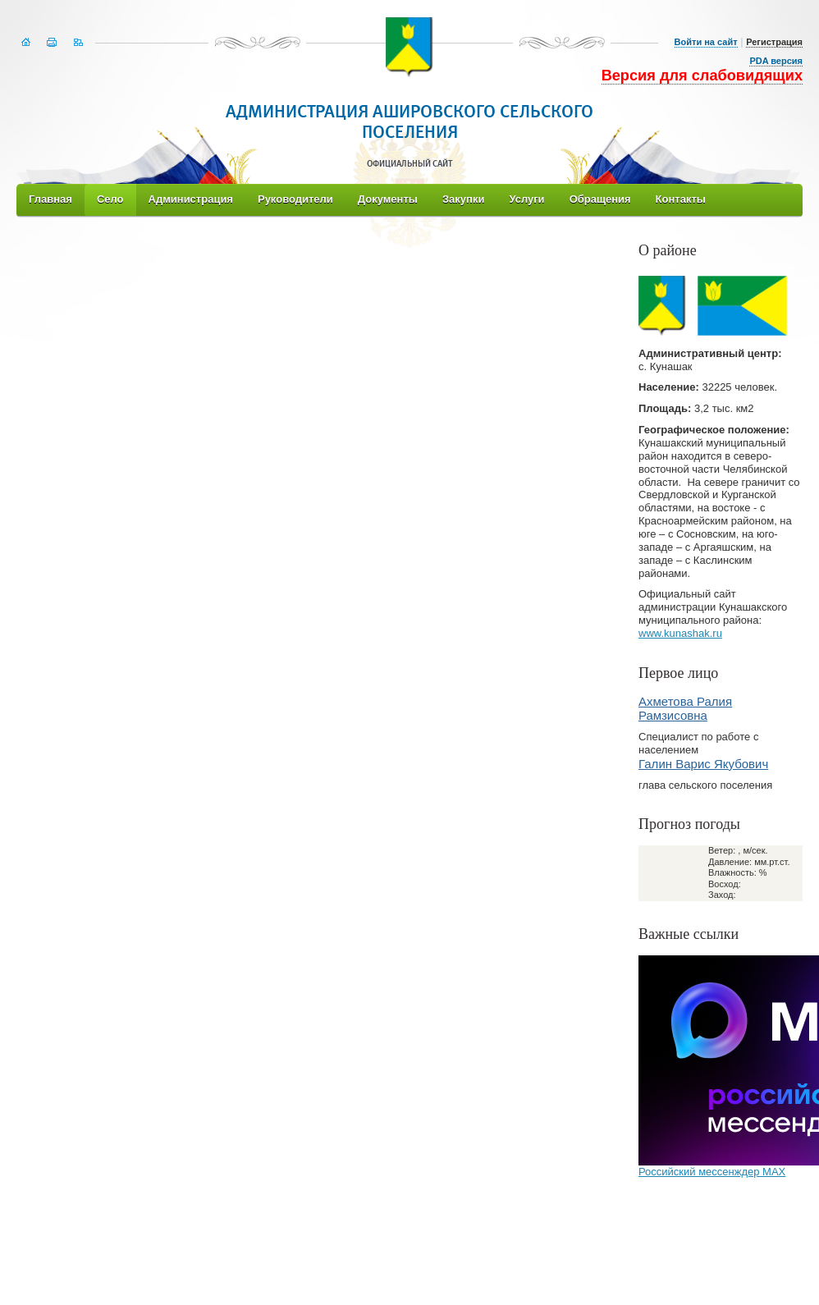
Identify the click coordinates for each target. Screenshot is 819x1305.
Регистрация (774, 42)
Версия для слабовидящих (702, 75)
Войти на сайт (706, 42)
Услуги (526, 199)
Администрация (191, 199)
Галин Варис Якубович (703, 764)
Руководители (295, 199)
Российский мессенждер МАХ (711, 1171)
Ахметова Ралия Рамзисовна (685, 708)
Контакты (681, 199)
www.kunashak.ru (680, 633)
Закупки (463, 199)
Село (110, 199)
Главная (50, 199)
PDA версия (776, 61)
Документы (388, 199)
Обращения (600, 199)
